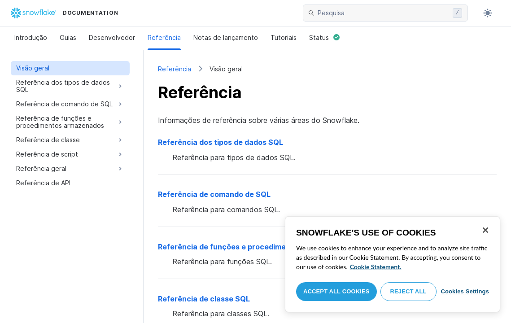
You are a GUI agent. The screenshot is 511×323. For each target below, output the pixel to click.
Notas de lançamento (225, 37)
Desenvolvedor (112, 37)
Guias (68, 37)
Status (324, 37)
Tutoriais (284, 37)
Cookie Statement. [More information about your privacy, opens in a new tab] (376, 267)
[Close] (485, 230)
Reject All (408, 291)
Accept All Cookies (336, 291)
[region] (392, 264)
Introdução (30, 37)
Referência (164, 37)
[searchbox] (383, 13)
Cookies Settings (465, 291)
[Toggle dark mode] (488, 13)
